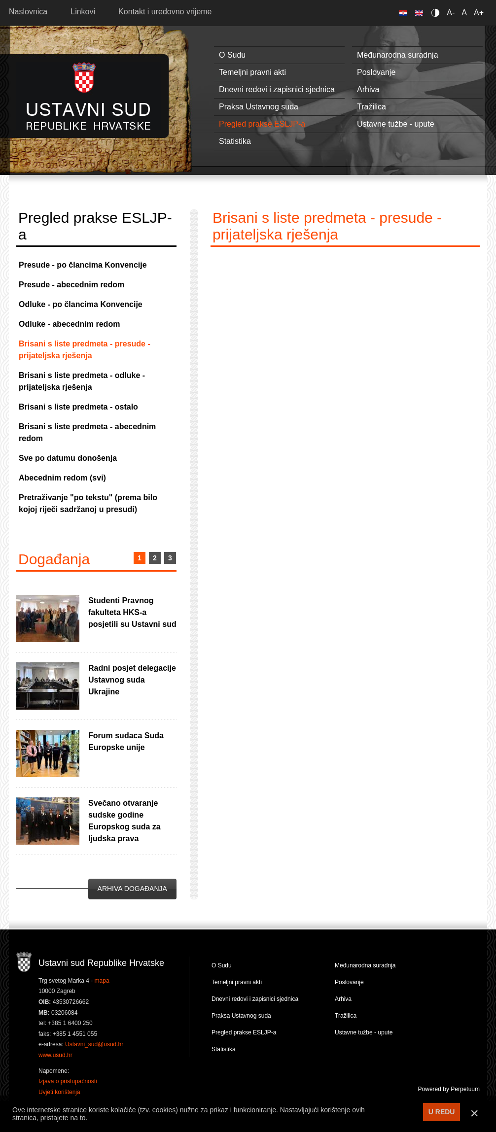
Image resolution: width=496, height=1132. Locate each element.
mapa (102, 980)
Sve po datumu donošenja (68, 458)
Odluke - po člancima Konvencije (80, 304)
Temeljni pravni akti (252, 72)
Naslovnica (28, 11)
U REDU (441, 1112)
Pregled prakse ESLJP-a (262, 124)
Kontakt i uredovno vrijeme (165, 11)
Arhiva (368, 89)
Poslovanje (376, 72)
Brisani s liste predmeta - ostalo (78, 407)
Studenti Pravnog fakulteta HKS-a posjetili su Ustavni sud (132, 612)
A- (451, 12)
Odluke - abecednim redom (69, 324)
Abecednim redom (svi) (62, 478)
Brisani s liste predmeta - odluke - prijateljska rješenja (82, 381)
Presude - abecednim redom (71, 284)
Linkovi (83, 11)
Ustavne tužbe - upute (395, 124)
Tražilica (371, 107)
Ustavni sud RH (88, 96)
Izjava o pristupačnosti (67, 1081)
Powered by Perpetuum (449, 1089)
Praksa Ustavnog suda (258, 107)
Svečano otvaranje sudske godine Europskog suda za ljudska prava (124, 821)
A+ (479, 12)
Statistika (235, 141)
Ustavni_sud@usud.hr (94, 1044)
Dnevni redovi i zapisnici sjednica (277, 89)
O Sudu (232, 55)
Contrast (437, 12)
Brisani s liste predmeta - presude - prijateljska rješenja (84, 350)
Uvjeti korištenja (59, 1092)
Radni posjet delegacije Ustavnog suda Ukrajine (132, 680)
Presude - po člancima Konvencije (83, 265)
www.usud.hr (55, 1055)
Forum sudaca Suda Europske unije (126, 741)
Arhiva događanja (132, 888)
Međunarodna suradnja (397, 55)
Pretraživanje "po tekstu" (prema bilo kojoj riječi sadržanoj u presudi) (88, 503)
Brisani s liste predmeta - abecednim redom (87, 432)
